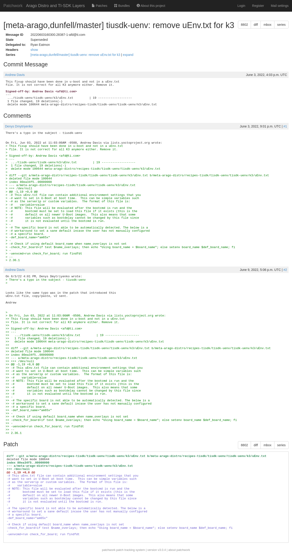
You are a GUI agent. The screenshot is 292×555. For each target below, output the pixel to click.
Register (258, 6)
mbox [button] (267, 24)
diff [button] (256, 24)
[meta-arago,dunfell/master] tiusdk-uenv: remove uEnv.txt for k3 (76, 55)
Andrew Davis (15, 75)
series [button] (281, 24)
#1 (285, 126)
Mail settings (280, 6)
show (34, 50)
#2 (285, 270)
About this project (151, 6)
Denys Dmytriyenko (19, 126)
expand (128, 55)
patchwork (108, 550)
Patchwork (13, 5)
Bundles (122, 6)
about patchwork (179, 550)
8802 (244, 24)
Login (241, 6)
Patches (99, 6)
